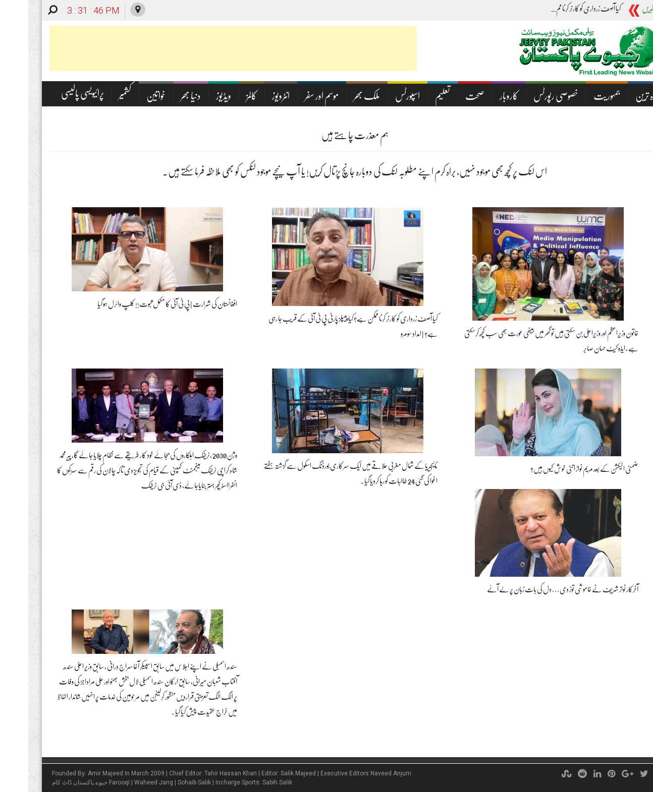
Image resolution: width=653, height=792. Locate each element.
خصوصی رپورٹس (527, 96)
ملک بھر (338, 96)
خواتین (127, 96)
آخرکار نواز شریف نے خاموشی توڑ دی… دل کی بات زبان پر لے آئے (534, 589)
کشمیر (97, 93)
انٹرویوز (252, 96)
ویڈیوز (195, 96)
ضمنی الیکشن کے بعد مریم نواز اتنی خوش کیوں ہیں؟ (556, 469)
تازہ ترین (619, 96)
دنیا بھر (162, 96)
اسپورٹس (379, 96)
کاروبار (480, 96)
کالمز (223, 96)
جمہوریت (578, 96)
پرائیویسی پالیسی (54, 93)
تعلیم (414, 96)
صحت (446, 96)
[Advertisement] (205, 48)
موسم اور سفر (293, 96)
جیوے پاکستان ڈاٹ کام (51, 782)
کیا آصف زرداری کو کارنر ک (563, 9)
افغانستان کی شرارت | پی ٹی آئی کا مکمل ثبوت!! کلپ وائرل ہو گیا (139, 304)
